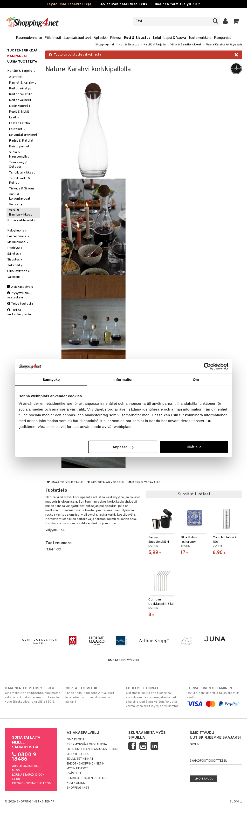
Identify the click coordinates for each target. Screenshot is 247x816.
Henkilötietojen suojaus (87, 778)
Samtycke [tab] (51, 379)
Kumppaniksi (76, 783)
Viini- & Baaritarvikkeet (185, 45)
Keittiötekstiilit (20, 94)
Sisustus (15, 260)
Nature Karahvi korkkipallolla (224, 45)
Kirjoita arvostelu (105, 482)
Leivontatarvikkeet (23, 135)
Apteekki (101, 38)
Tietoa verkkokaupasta (19, 312)
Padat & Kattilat (21, 141)
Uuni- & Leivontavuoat (19, 196)
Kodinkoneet (20, 106)
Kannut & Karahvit (22, 83)
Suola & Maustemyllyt (19, 154)
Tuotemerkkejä (200, 38)
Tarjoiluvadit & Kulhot (19, 180)
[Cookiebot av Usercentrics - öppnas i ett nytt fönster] (207, 366)
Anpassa (122, 447)
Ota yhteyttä (78, 754)
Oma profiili (76, 740)
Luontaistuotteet (77, 38)
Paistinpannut (19, 146)
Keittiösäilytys (20, 89)
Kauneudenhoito (29, 38)
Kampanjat (222, 38)
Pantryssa (14, 248)
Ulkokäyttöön (18, 271)
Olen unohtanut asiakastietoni (92, 749)
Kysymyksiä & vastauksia (19, 295)
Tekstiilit (15, 265)
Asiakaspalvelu (20, 287)
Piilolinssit (52, 38)
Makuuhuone (18, 242)
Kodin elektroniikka (21, 222)
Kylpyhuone (17, 231)
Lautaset (17, 129)
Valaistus (15, 277)
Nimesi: (195, 744)
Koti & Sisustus (137, 38)
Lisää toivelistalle (65, 482)
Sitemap (48, 802)
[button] (236, 21)
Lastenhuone (18, 236)
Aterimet (16, 77)
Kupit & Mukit (19, 112)
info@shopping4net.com (31, 784)
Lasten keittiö (19, 123)
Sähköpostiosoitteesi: (208, 761)
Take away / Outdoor (18, 164)
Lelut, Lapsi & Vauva (169, 38)
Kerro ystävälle (145, 482)
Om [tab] (196, 379)
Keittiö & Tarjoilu (155, 45)
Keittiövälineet (20, 100)
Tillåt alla (193, 447)
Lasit (14, 118)
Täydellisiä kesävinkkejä (69, 4)
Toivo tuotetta (20, 304)
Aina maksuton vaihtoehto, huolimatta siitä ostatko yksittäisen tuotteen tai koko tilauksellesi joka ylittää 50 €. (32, 695)
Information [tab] (123, 379)
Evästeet (74, 773)
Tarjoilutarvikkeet (22, 173)
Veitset (16, 204)
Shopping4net (104, 45)
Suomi (236, 802)
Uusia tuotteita (22, 62)
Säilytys (14, 254)
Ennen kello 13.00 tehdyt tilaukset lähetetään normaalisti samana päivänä (93, 695)
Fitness (116, 38)
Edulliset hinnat (80, 759)
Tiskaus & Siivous (21, 189)
